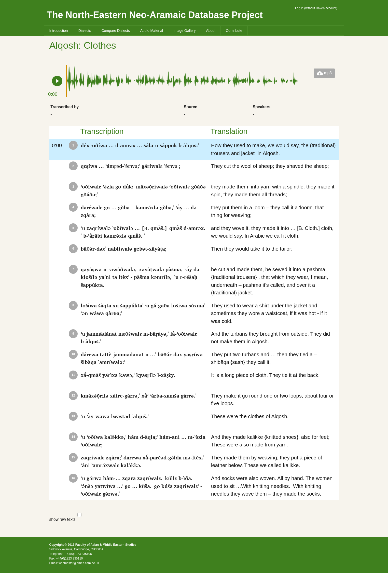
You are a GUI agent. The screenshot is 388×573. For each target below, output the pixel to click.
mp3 (324, 73)
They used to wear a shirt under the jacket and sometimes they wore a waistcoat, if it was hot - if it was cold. (274, 313)
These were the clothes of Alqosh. (274, 420)
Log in (299, 8)
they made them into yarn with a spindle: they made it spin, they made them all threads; (274, 190)
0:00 (62, 147)
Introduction (58, 31)
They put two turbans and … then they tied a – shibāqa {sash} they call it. (274, 358)
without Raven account (320, 8)
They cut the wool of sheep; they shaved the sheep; (274, 170)
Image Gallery (184, 31)
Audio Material (151, 31)
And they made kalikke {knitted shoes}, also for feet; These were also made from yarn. (274, 441)
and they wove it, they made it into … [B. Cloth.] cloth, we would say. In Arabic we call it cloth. (274, 232)
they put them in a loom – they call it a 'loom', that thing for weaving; (274, 211)
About (210, 31)
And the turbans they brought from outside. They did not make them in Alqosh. (274, 338)
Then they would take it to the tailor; (274, 252)
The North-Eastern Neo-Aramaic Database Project (155, 15)
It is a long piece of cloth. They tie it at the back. (274, 379)
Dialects (84, 31)
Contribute (234, 31)
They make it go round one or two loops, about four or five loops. (274, 399)
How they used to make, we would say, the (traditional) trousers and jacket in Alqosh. (274, 149)
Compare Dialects (115, 31)
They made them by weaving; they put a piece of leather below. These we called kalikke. (274, 461)
